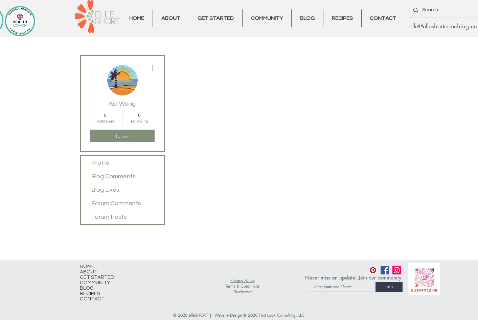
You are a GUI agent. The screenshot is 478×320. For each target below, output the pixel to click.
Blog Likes (105, 190)
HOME (87, 266)
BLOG (87, 288)
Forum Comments (116, 203)
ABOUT (88, 271)
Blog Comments (113, 176)
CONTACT (92, 298)
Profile (100, 163)
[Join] (389, 287)
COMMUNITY (95, 282)
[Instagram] (396, 270)
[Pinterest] (373, 270)
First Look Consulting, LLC (282, 315)
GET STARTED (97, 277)
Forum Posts (109, 217)
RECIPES (90, 293)
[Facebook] (385, 270)
